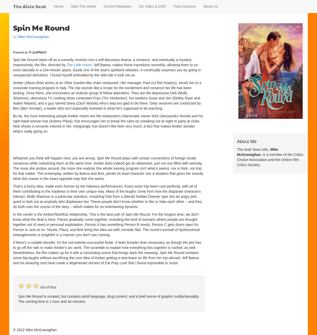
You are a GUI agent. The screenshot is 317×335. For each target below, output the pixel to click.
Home (58, 6)
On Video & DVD (152, 6)
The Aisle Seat (29, 6)
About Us (210, 6)
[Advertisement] (72, 144)
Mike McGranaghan (33, 37)
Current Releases (117, 6)
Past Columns (185, 6)
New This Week (83, 6)
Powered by (29, 52)
